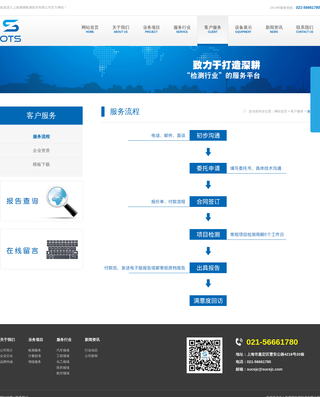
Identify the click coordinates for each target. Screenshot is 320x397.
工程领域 (63, 356)
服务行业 (182, 29)
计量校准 (34, 356)
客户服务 (212, 29)
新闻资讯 (274, 29)
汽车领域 (63, 350)
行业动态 (91, 350)
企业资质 (41, 150)
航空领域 (63, 373)
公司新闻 (91, 356)
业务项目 (151, 29)
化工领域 (63, 362)
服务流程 (41, 136)
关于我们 (120, 29)
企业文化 (6, 356)
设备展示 (243, 29)
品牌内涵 (6, 362)
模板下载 (41, 164)
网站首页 (90, 29)
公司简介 (6, 350)
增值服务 (34, 362)
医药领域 (63, 368)
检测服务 (34, 350)
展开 (315, 99)
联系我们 (304, 29)
